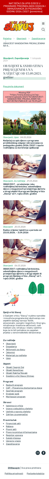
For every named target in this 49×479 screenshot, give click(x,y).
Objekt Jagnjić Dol (15, 367)
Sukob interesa (13, 438)
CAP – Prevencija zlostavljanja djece (24, 388)
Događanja (11, 346)
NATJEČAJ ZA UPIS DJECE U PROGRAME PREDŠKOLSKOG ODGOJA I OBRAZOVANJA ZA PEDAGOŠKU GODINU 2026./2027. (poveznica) (24, 7)
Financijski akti (13, 423)
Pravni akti (11, 429)
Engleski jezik (12, 394)
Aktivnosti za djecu (15, 349)
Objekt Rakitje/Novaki (16, 373)
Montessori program (15, 397)
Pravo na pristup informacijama (21, 432)
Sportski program (14, 391)
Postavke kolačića (35, 473)
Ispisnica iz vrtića (14, 406)
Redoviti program (14, 385)
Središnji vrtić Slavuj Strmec (20, 376)
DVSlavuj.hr (14, 468)
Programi (8, 382)
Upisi (16, 137)
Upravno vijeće (13, 441)
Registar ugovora (14, 435)
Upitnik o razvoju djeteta (18, 411)
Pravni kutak (9, 420)
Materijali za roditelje (16, 355)
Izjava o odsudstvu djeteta (19, 408)
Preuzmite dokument (13, 86)
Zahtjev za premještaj (17, 414)
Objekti (6, 364)
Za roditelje (19, 181)
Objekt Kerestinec (14, 370)
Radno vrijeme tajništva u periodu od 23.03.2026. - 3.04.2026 (22, 231)
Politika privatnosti (14, 473)
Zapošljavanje (22, 58)
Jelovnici (10, 352)
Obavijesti (8, 58)
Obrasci (7, 402)
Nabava (9, 426)
